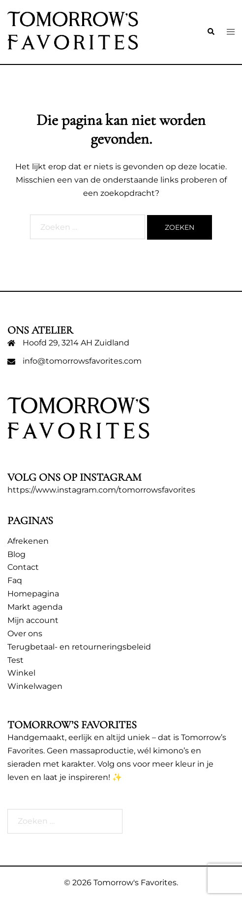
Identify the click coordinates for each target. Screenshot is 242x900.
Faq (14, 580)
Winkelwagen (34, 686)
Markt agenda (34, 607)
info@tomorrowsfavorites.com (82, 361)
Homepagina (33, 593)
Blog (16, 554)
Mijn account (33, 620)
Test (15, 660)
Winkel (21, 673)
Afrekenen (28, 541)
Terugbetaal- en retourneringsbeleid (79, 647)
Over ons (24, 633)
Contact (23, 567)
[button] (210, 32)
